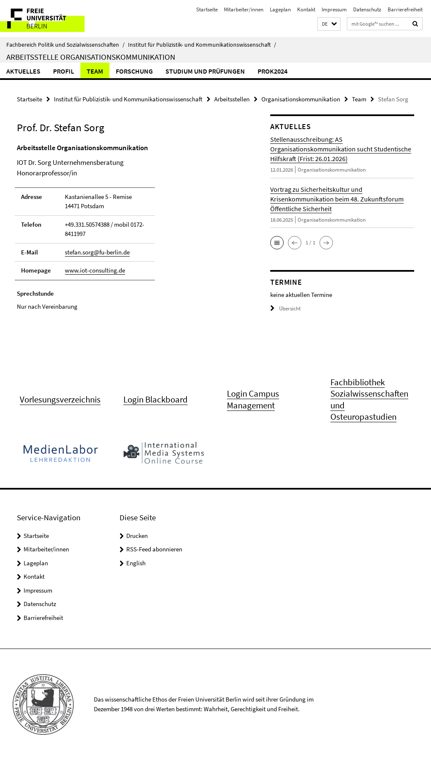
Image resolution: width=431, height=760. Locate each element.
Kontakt (306, 9)
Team (95, 71)
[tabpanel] (130, 227)
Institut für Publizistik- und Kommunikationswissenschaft (202, 45)
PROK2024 (272, 71)
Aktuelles (23, 71)
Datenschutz (367, 9)
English (136, 563)
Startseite (207, 9)
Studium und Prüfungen (205, 71)
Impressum (334, 9)
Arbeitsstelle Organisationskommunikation (90, 57)
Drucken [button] (137, 536)
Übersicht (285, 308)
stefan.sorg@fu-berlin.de (97, 252)
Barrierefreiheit (405, 9)
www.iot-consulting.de (95, 270)
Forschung (134, 71)
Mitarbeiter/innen (243, 9)
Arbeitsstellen (232, 99)
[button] (329, 24)
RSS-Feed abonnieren (154, 549)
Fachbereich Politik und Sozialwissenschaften (65, 45)
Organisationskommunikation (300, 99)
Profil (63, 71)
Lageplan (280, 9)
